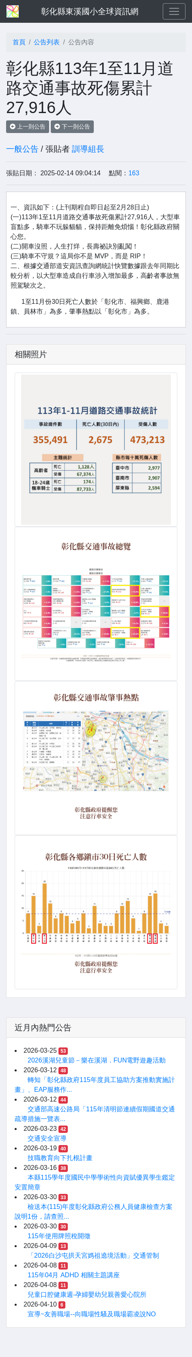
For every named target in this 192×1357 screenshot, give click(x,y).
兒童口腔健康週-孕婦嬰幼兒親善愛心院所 (87, 1294)
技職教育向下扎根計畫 (60, 1157)
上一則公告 (27, 126)
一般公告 (22, 148)
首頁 (19, 42)
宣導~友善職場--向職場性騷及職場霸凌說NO (92, 1314)
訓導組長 (88, 148)
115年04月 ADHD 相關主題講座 (74, 1275)
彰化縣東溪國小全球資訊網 (89, 11)
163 (133, 173)
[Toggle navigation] (174, 11)
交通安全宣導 (47, 1138)
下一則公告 (72, 126)
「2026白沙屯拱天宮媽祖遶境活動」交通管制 (93, 1255)
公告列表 (47, 42)
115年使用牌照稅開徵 (59, 1236)
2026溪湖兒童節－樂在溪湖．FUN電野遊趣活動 (97, 1060)
